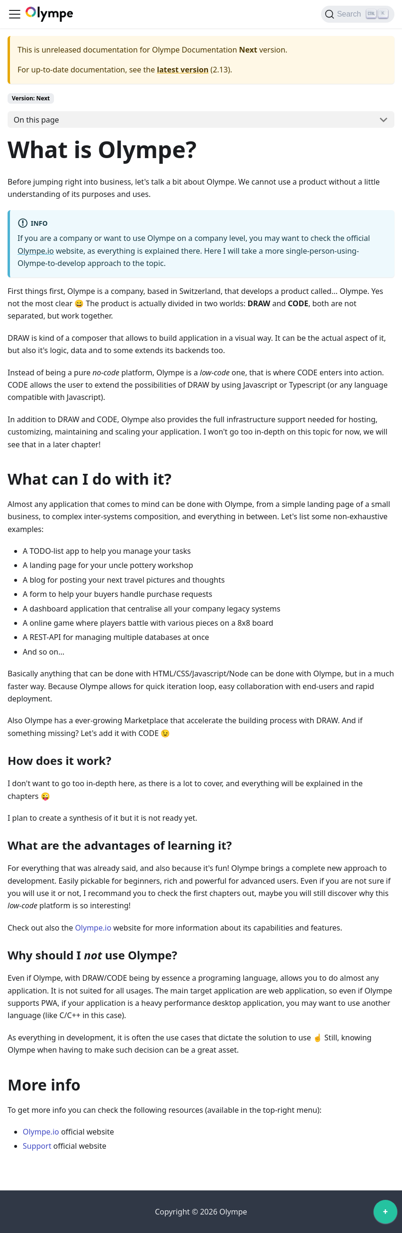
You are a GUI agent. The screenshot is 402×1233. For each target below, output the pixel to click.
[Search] (357, 14)
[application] (385, 1214)
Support (37, 1146)
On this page (36, 120)
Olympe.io (36, 251)
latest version (182, 69)
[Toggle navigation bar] (15, 14)
